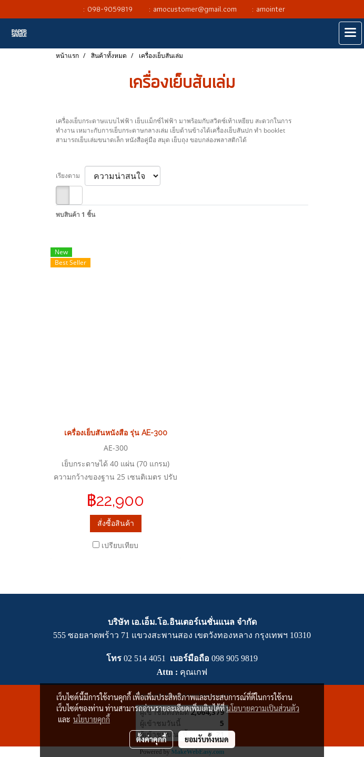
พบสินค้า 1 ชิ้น (75, 214)
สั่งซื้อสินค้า (115, 523)
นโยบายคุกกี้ (91, 719)
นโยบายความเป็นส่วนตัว (262, 708)
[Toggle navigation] (350, 33)
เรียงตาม (70, 175)
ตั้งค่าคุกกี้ (151, 739)
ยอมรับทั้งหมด (207, 739)
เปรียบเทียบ (120, 545)
